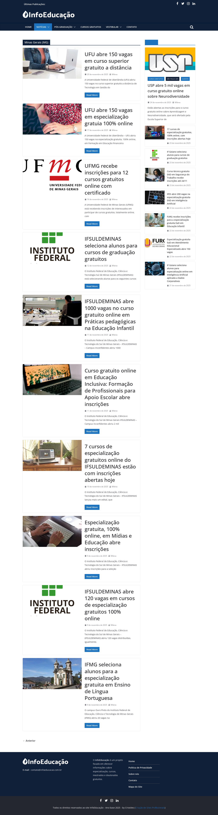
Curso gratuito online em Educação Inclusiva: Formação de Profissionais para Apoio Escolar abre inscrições (110, 387)
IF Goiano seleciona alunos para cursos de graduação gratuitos (178, 155)
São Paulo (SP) (172, 79)
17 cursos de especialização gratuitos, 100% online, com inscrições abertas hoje (179, 134)
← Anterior (29, 740)
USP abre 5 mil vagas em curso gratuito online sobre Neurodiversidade (169, 91)
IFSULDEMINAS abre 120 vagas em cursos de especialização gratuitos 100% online (110, 605)
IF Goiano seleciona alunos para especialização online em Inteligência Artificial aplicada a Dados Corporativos (179, 273)
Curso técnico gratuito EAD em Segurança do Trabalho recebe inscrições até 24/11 (178, 176)
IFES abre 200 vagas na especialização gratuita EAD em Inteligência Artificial (178, 199)
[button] (48, 27)
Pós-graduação (63, 26)
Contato (132, 26)
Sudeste (185, 79)
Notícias (41, 26)
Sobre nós (134, 774)
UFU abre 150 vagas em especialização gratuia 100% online (109, 116)
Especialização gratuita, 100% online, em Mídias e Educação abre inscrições (108, 536)
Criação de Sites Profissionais (150, 807)
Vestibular (112, 26)
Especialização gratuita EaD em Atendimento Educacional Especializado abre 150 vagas (178, 246)
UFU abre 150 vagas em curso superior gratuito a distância (108, 61)
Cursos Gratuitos (91, 26)
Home (28, 26)
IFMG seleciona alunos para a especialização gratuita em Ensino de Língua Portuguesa (107, 681)
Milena (114, 74)
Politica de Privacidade (140, 767)
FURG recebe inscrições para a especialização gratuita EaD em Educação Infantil (179, 221)
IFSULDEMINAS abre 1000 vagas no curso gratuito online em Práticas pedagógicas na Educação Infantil (110, 315)
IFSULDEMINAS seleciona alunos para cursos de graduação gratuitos (111, 248)
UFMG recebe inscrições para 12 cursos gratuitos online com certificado (106, 179)
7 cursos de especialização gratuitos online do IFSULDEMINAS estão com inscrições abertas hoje (110, 463)
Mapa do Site (135, 786)
